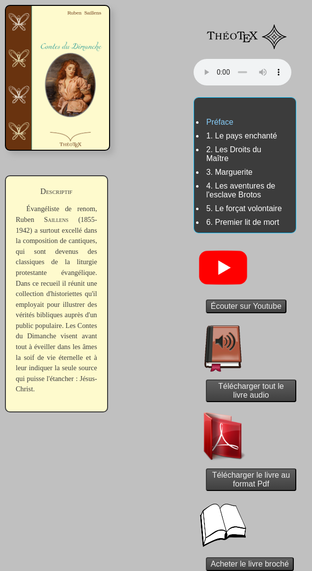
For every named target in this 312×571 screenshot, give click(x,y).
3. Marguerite (229, 172)
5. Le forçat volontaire (244, 208)
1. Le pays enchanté (241, 136)
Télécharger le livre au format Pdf (251, 479)
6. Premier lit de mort (242, 222)
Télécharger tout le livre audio (251, 390)
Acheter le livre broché (250, 564)
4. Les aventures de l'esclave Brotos (241, 190)
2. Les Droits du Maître (233, 154)
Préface (219, 122)
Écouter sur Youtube (246, 306)
